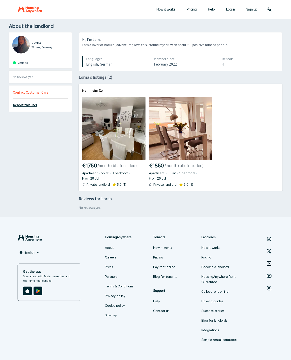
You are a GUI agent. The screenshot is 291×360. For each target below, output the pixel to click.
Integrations (210, 330)
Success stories (213, 311)
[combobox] (30, 253)
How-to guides (212, 301)
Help (211, 9)
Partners (111, 276)
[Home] (30, 9)
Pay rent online (164, 267)
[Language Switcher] (269, 9)
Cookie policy (115, 305)
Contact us (161, 311)
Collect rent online (215, 291)
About (109, 248)
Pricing (192, 9)
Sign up (251, 9)
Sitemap (111, 315)
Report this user (25, 105)
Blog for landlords (214, 320)
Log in (230, 9)
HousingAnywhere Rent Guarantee (218, 279)
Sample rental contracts (219, 340)
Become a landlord (215, 267)
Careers (111, 257)
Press (109, 267)
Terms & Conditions (119, 286)
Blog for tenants (165, 276)
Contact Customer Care (30, 92)
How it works (165, 9)
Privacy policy (115, 296)
